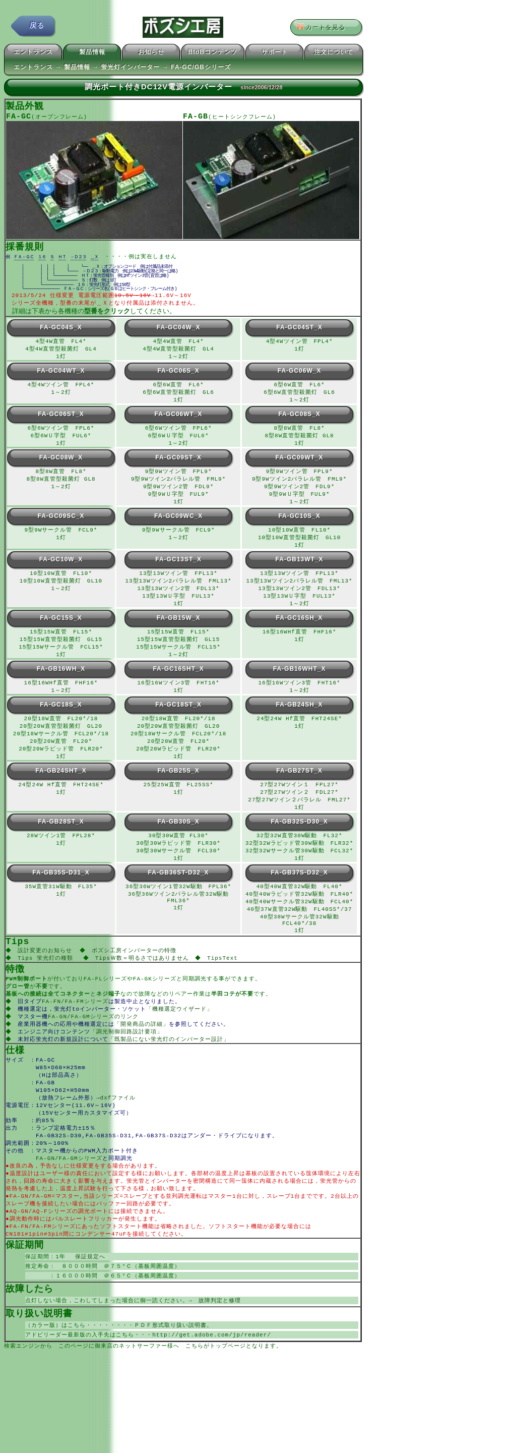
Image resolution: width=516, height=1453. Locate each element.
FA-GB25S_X (178, 793)
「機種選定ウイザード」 (180, 1046)
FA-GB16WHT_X (299, 687)
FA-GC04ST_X (299, 333)
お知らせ (151, 53)
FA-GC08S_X (299, 423)
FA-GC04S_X (61, 333)
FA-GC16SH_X (299, 634)
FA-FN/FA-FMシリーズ (76, 1038)
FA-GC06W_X (299, 378)
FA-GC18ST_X (178, 724)
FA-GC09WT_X (300, 468)
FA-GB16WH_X (61, 687)
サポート (275, 53)
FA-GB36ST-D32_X (178, 899)
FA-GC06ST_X (61, 423)
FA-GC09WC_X (178, 529)
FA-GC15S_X (61, 634)
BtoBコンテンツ (212, 53)
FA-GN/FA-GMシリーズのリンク (94, 1054)
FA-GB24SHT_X (60, 793)
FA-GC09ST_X (178, 468)
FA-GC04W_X (179, 333)
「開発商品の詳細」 (142, 1062)
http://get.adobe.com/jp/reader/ (211, 1391)
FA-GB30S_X (178, 846)
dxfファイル (118, 1140)
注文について (333, 53)
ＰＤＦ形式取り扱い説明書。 (173, 1381)
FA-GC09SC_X (60, 529)
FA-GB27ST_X (299, 793)
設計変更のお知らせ (46, 984)
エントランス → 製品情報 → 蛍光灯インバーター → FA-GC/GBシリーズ (122, 68)
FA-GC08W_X (61, 468)
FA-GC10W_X (61, 573)
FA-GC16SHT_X (178, 687)
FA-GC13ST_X (178, 573)
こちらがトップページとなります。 (233, 1403)
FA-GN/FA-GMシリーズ (69, 1205)
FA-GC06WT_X (179, 423)
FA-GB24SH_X (299, 724)
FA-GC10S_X (299, 529)
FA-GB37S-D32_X (299, 899)
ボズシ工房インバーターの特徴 (136, 984)
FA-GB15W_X (179, 634)
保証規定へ (87, 1309)
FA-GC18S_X (61, 724)
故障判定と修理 (220, 1355)
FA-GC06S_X (178, 378)
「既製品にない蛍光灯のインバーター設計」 (169, 1078)
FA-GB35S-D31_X (60, 899)
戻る (36, 27)
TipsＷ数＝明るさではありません (144, 992)
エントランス (33, 53)
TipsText (226, 992)
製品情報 (92, 53)
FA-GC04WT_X (61, 378)
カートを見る (323, 27)
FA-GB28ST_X (61, 846)
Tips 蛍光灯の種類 (46, 992)
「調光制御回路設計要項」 (127, 1070)
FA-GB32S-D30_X (299, 846)
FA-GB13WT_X (300, 573)
